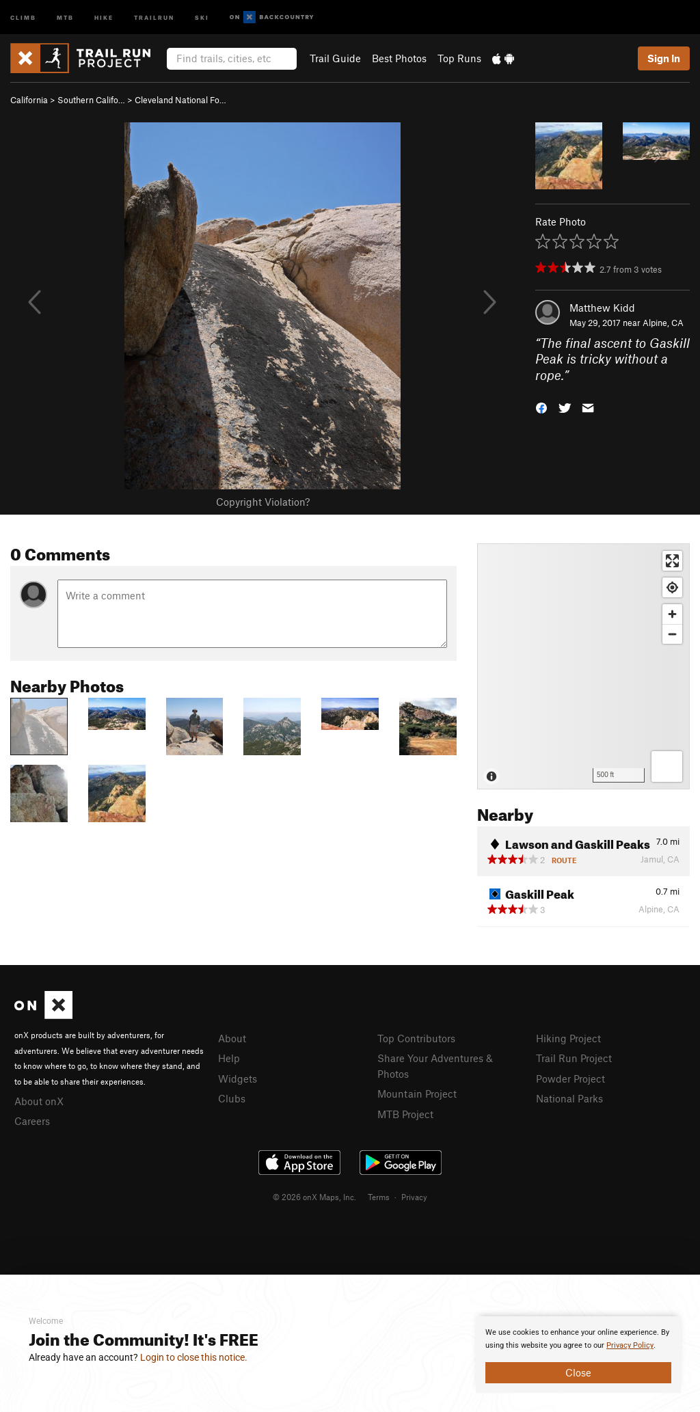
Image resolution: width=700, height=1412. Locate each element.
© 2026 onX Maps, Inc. (314, 1196)
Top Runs (459, 58)
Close (578, 1372)
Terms (379, 1196)
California (29, 99)
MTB (65, 16)
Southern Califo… (91, 99)
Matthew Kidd (602, 307)
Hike (103, 16)
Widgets (237, 1078)
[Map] (583, 666)
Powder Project (570, 1078)
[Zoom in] (672, 614)
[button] (541, 407)
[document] (578, 1354)
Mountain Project (417, 1093)
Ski (202, 16)
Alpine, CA (663, 322)
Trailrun (154, 16)
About (232, 1038)
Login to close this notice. (193, 1357)
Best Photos (399, 58)
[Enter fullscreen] (672, 561)
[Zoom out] (672, 634)
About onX (39, 1101)
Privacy (414, 1196)
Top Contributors (416, 1038)
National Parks (569, 1098)
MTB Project (405, 1114)
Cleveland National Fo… (180, 99)
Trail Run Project (574, 1058)
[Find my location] (672, 587)
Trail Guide (335, 58)
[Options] (666, 766)
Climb (23, 16)
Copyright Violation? (263, 501)
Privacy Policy (630, 1345)
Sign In (663, 58)
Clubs (231, 1098)
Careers (32, 1121)
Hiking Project (568, 1038)
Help (229, 1058)
